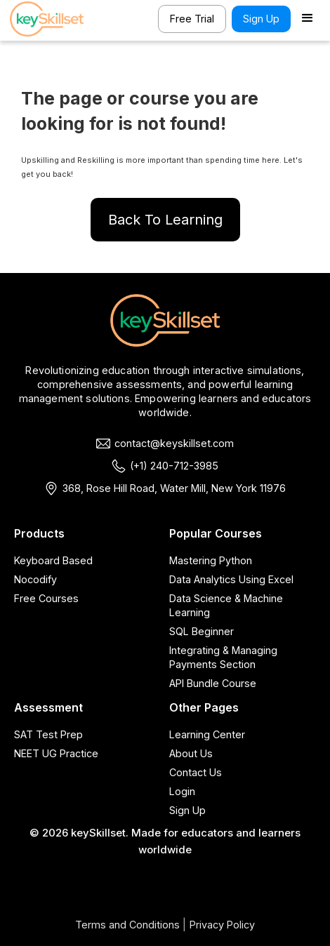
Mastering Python (210, 560)
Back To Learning (165, 219)
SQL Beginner (201, 631)
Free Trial (192, 19)
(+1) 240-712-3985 (174, 466)
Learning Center (207, 734)
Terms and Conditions (127, 925)
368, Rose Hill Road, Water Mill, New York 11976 (174, 488)
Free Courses (46, 598)
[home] (52, 18)
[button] (307, 18)
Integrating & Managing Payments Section (223, 657)
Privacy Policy (222, 925)
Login (182, 791)
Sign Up (261, 19)
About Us (191, 753)
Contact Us (195, 772)
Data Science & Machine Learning (226, 605)
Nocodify (35, 579)
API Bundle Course (212, 683)
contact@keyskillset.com (174, 443)
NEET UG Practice (56, 753)
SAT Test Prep (48, 734)
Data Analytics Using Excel (231, 579)
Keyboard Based (53, 560)
